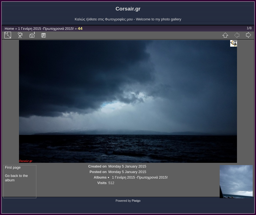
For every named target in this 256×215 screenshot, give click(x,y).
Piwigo (136, 200)
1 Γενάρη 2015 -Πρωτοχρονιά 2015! (46, 28)
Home (9, 28)
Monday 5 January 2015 (127, 166)
